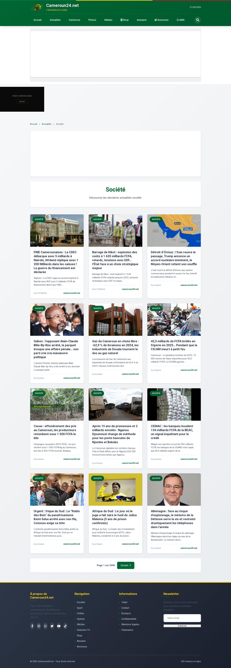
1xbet (124, 602)
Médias (108, 20)
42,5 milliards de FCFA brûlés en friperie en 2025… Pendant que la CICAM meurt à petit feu (174, 345)
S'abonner (182, 626)
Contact (125, 607)
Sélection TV (83, 630)
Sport (79, 607)
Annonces (162, 20)
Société (81, 602)
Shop (125, 20)
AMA (180, 20)
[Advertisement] (115, 54)
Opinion (81, 619)
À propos (126, 613)
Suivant (126, 565)
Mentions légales (130, 624)
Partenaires (127, 630)
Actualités (55, 20)
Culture (80, 613)
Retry (22, 102)
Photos (92, 20)
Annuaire (141, 20)
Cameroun (74, 20)
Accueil (38, 20)
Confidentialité (128, 619)
